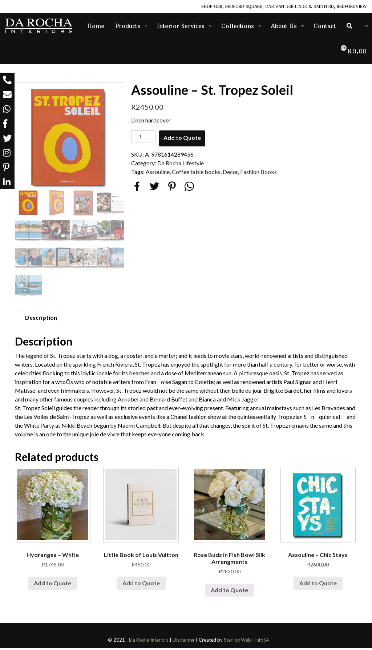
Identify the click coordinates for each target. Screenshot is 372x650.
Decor (230, 171)
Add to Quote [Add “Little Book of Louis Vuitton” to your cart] (141, 585)
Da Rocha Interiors (149, 642)
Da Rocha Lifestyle (180, 163)
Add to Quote (182, 137)
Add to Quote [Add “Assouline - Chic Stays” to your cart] (318, 585)
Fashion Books (258, 171)
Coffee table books (196, 171)
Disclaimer (184, 642)
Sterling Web (237, 642)
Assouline (158, 171)
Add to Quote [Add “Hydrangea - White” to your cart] (52, 585)
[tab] (41, 319)
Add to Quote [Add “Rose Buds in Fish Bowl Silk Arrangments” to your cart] (229, 592)
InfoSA (262, 642)
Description (41, 319)
